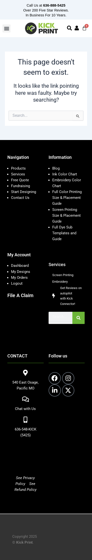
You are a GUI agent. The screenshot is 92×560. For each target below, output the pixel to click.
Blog (56, 168)
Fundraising (20, 186)
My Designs (20, 271)
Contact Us (20, 197)
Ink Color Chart (64, 174)
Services (18, 174)
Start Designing (23, 192)
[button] (6, 28)
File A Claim (20, 295)
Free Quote (20, 180)
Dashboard (20, 265)
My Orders (19, 277)
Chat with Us (25, 409)
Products (18, 168)
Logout (17, 283)
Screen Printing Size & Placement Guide (66, 215)
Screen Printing (62, 275)
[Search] (78, 318)
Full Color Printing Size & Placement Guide (67, 198)
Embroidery (60, 281)
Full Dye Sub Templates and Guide (64, 233)
